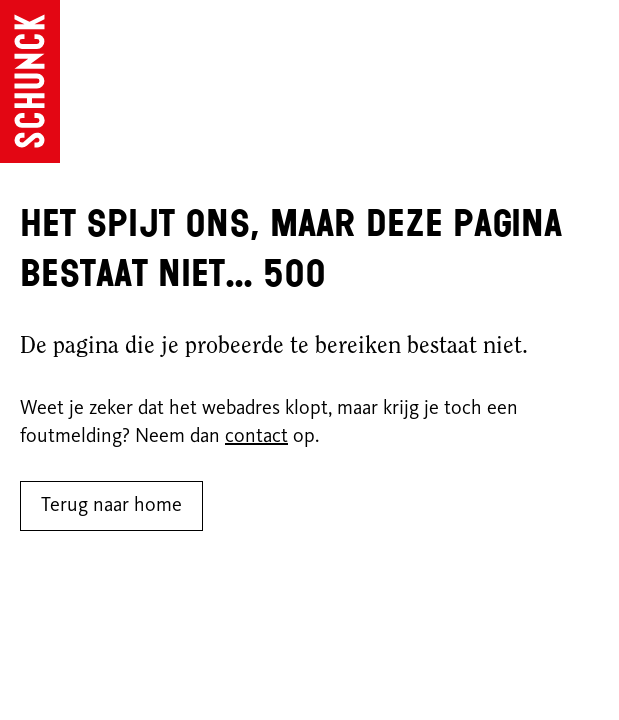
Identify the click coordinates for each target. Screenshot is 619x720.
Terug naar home (111, 506)
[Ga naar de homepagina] (30, 81)
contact (256, 437)
